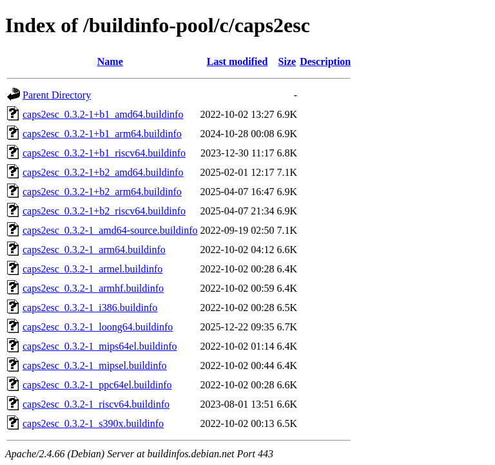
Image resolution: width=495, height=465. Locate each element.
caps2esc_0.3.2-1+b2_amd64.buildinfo (103, 172)
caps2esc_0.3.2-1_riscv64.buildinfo (96, 404)
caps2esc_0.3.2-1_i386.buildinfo (90, 307)
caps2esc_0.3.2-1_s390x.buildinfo (93, 423)
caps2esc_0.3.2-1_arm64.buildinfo (94, 249)
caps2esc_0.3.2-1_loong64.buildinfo (98, 326)
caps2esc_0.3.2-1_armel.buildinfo (92, 268)
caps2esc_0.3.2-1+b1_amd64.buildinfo (103, 114)
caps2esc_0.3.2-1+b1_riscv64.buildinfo (104, 152)
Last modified (237, 61)
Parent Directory (57, 95)
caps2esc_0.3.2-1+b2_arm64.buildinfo (102, 191)
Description (325, 61)
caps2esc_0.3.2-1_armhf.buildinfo (93, 288)
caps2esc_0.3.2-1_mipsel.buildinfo (95, 365)
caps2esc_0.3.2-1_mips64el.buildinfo (100, 346)
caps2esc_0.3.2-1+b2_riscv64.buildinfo (104, 210)
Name (110, 61)
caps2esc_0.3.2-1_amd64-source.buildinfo (110, 230)
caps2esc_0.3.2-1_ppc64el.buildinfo (97, 384)
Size (287, 61)
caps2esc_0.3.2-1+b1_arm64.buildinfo (102, 133)
